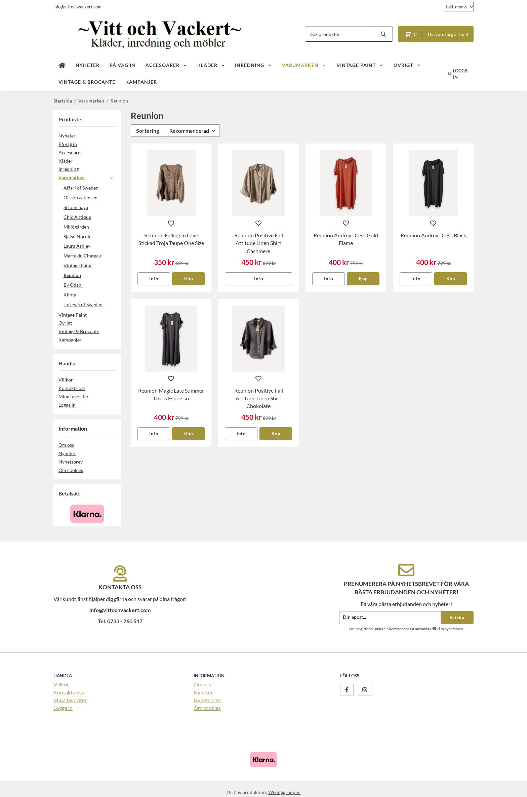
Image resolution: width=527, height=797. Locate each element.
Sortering (147, 130)
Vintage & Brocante (86, 82)
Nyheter (87, 65)
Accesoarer (166, 65)
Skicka (457, 617)
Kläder (211, 65)
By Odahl (73, 285)
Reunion (72, 275)
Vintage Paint (359, 65)
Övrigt (407, 65)
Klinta (70, 294)
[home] (62, 65)
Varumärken (304, 65)
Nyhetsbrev (70, 462)
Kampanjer (141, 82)
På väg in (122, 65)
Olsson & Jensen (80, 197)
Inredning (253, 65)
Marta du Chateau (82, 255)
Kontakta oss (71, 388)
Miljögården (76, 227)
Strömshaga (76, 207)
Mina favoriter (73, 396)
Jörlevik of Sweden (83, 304)
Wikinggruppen (284, 792)
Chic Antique (77, 217)
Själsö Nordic (77, 236)
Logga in (67, 405)
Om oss (66, 445)
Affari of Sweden (81, 188)
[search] (383, 34)
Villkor (65, 380)
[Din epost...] (390, 617)
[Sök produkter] (339, 34)
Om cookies (70, 470)
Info (153, 278)
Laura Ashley (77, 246)
